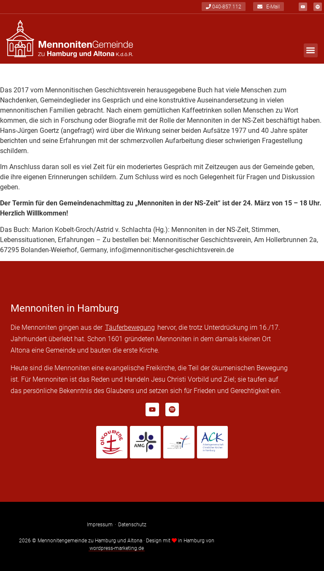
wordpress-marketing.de (116, 548)
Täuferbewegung (130, 327)
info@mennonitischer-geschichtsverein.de (172, 250)
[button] (311, 50)
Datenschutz (132, 525)
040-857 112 (223, 7)
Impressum (100, 525)
